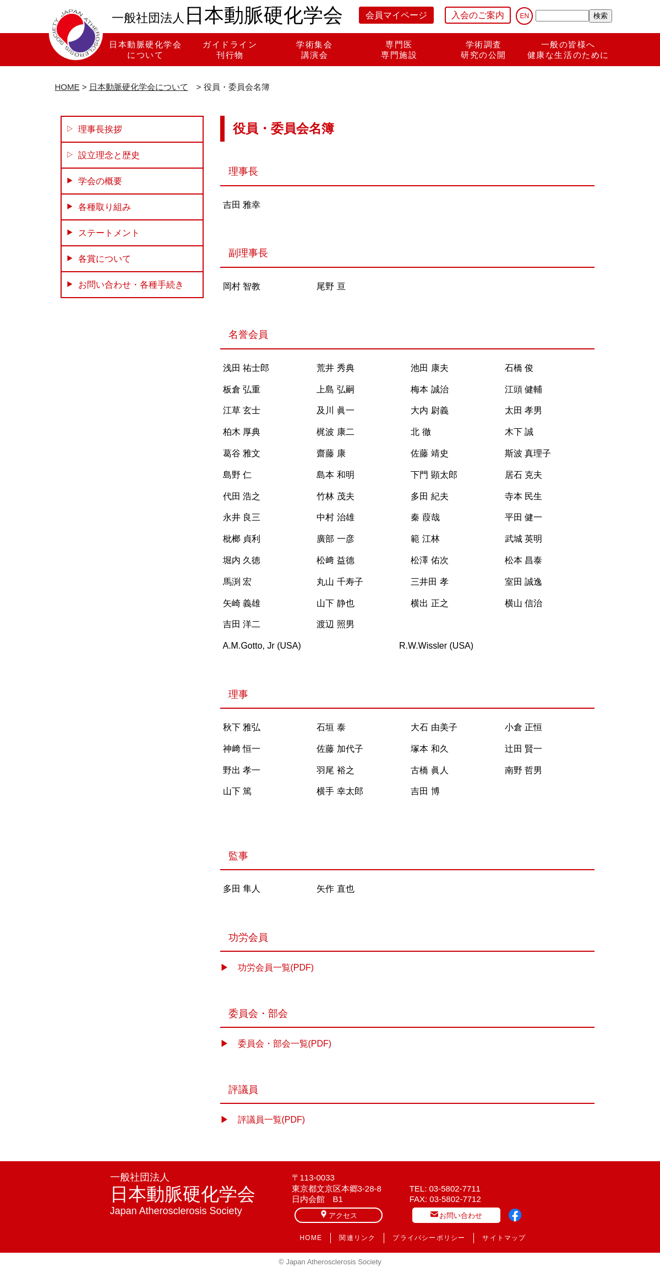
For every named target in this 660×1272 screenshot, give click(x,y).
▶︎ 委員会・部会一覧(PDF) (276, 1043)
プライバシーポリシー (428, 1238)
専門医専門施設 (399, 50)
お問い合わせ (456, 1215)
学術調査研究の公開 (483, 50)
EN (524, 16)
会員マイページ (396, 15)
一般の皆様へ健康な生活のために (568, 50)
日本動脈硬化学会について (145, 50)
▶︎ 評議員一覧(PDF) (263, 1119)
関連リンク (357, 1238)
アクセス (338, 1215)
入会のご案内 (477, 15)
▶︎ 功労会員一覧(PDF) (267, 967)
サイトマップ (504, 1238)
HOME (67, 86)
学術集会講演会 (314, 50)
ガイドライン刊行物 (230, 50)
